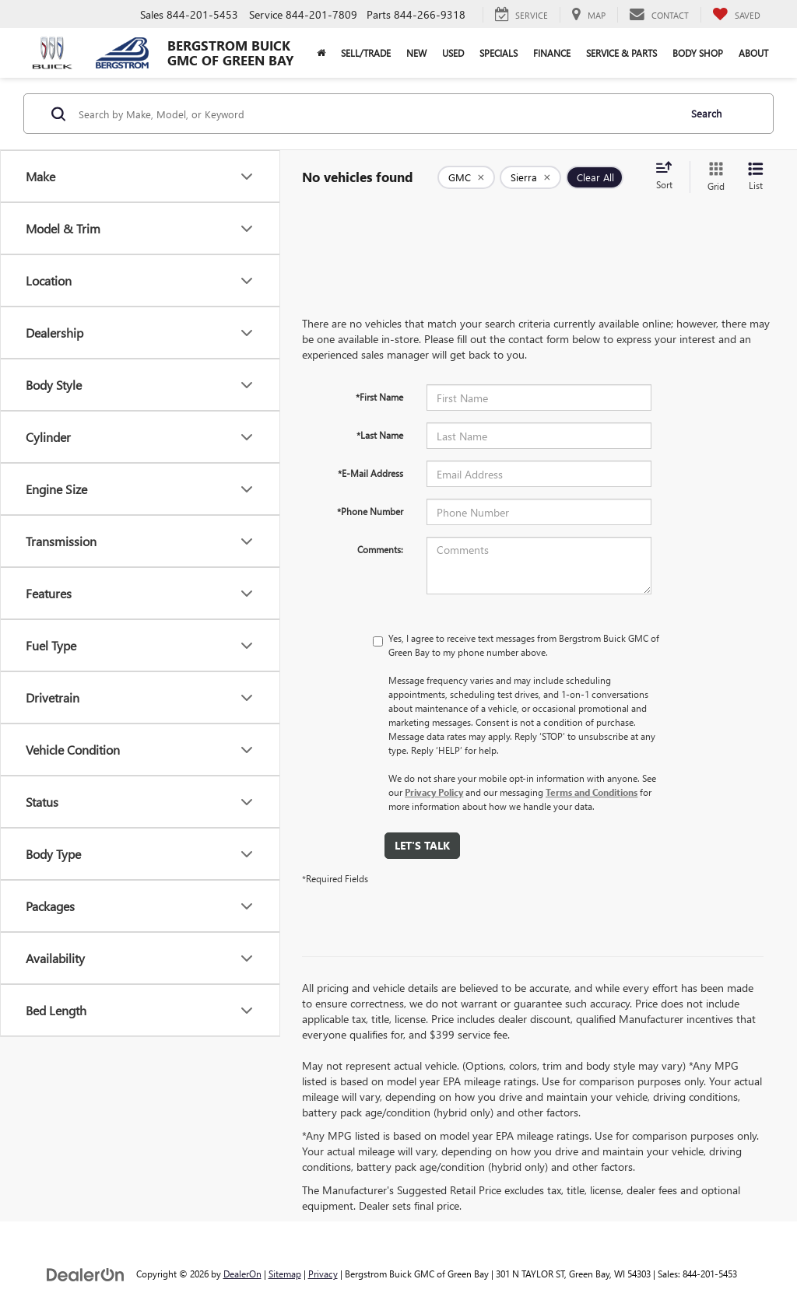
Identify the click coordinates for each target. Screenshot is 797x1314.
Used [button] (453, 53)
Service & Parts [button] (621, 53)
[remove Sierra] (530, 177)
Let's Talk (422, 845)
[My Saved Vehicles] (736, 15)
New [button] (416, 53)
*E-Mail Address (370, 473)
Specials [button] (498, 53)
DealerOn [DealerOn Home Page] (242, 1273)
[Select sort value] (669, 176)
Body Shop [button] (697, 53)
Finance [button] (552, 53)
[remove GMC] (466, 177)
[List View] (755, 177)
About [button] (753, 53)
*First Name (379, 397)
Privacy (323, 1273)
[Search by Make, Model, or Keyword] (376, 113)
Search (706, 113)
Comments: (380, 549)
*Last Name (379, 435)
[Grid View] (713, 177)
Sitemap (285, 1273)
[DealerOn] (85, 1273)
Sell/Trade (366, 53)
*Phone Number (370, 511)
